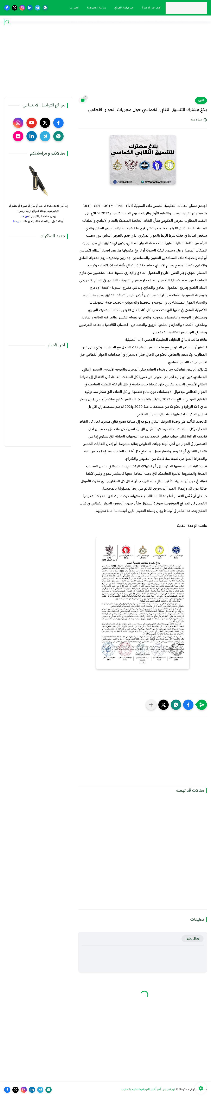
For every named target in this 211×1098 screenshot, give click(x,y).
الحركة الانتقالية (153, 22)
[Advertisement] (105, 65)
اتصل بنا (71, 7)
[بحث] (7, 22)
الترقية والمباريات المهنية (124, 22)
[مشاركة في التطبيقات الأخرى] (151, 705)
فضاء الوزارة (199, 22)
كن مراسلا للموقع (120, 7)
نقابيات (170, 22)
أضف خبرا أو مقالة (148, 7)
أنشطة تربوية (96, 22)
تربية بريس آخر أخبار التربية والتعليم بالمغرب (148, 1089)
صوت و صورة (76, 22)
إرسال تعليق (192, 938)
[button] (188, 705)
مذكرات (183, 22)
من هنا (25, 216)
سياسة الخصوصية (93, 7)
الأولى (201, 100)
